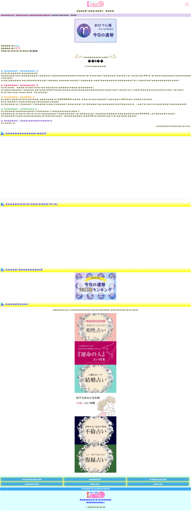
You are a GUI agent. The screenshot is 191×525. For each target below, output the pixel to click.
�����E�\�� (32, 484)
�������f (95, 479)
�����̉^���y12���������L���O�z (33, 15)
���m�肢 (95, 484)
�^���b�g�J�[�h (158, 479)
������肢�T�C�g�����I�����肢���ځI (95, 500)
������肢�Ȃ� (7, 15)
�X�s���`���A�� (32, 479)
